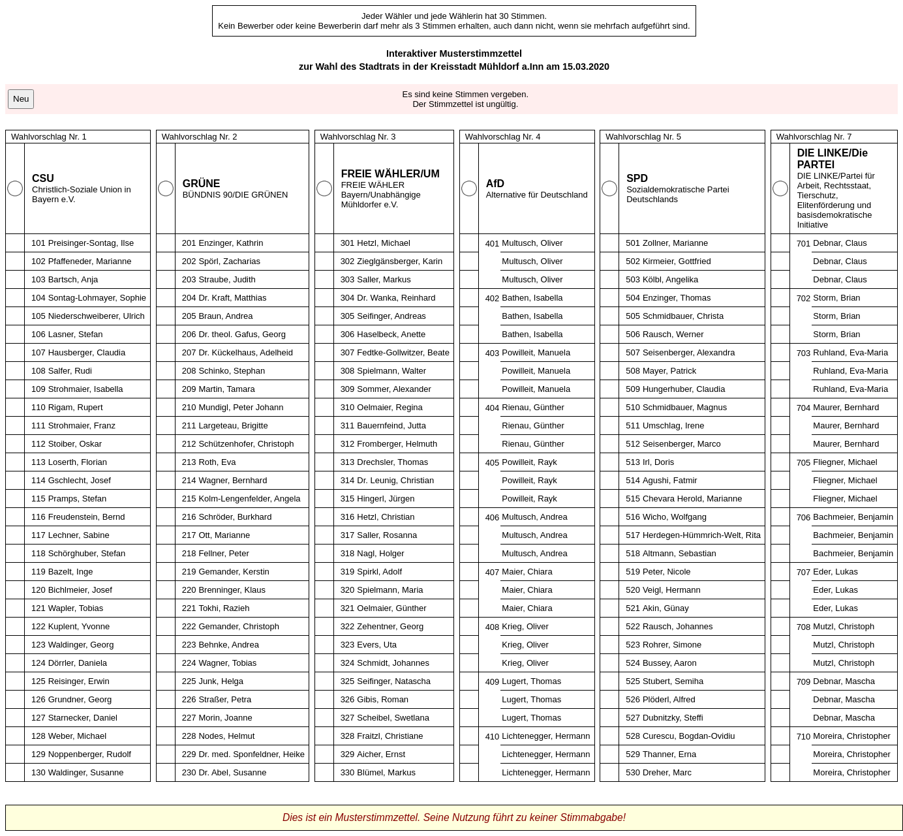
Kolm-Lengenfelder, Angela (249, 498)
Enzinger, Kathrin (230, 243)
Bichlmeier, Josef (80, 590)
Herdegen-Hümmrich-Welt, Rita (702, 535)
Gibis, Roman (382, 699)
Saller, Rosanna (387, 535)
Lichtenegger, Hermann (546, 736)
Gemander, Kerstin (233, 571)
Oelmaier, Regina (389, 407)
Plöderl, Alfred (669, 699)
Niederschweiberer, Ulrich (96, 316)
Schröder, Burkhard (234, 517)
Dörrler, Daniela (77, 663)
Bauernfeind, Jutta (391, 425)
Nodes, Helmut (226, 736)
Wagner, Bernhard (232, 480)
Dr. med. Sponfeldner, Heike (251, 754)
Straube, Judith (226, 279)
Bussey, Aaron (670, 663)
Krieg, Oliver (525, 626)
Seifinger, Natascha (394, 681)
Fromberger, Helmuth (397, 444)
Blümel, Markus (386, 772)
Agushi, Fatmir (670, 480)
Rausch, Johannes (678, 626)
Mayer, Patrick (669, 371)
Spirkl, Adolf (379, 571)
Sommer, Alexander (394, 389)
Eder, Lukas (835, 571)
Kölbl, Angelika (670, 279)
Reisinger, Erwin (79, 681)
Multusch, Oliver (532, 243)
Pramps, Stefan (77, 498)
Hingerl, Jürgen (385, 498)
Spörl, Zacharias (229, 261)
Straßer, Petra (224, 699)
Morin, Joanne (225, 718)
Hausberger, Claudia (87, 352)
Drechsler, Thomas (392, 462)
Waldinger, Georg (81, 644)
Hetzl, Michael (383, 243)
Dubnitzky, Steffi (673, 718)
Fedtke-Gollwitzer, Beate (403, 352)
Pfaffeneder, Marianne (90, 261)
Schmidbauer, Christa (683, 316)
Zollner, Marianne (675, 243)
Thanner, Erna (669, 754)
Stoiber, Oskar (75, 444)
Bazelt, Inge (70, 571)
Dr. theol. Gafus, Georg (242, 334)
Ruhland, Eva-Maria (850, 352)
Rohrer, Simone (672, 644)
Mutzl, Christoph (843, 626)
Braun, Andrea (225, 316)
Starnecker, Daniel (82, 718)
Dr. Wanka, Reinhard (396, 298)
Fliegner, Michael (845, 462)
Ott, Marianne (224, 535)
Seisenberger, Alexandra (689, 352)
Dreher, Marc (667, 772)
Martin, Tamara (226, 389)
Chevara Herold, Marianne (692, 498)
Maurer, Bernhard (846, 407)
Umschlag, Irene (674, 425)
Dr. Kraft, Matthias (232, 298)
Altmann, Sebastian (679, 553)
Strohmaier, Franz (81, 425)
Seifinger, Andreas (391, 316)
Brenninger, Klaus (232, 590)
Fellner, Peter (223, 553)
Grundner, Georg (80, 699)
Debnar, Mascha (844, 681)
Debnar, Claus (839, 243)
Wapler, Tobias (76, 608)
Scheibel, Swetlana (393, 718)
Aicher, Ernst (381, 754)
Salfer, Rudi (70, 371)
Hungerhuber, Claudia (684, 389)
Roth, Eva (217, 462)
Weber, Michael (77, 736)
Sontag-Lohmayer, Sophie (97, 298)
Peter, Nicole (667, 571)
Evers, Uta (377, 644)
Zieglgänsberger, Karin (399, 261)
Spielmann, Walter (391, 371)
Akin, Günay (666, 608)
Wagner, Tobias (227, 663)
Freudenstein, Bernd (86, 517)
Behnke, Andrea (228, 644)
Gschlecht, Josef (79, 480)
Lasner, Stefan (75, 334)
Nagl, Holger (380, 553)
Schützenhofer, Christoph (246, 444)
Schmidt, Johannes (393, 663)
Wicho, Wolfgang (675, 517)
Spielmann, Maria (390, 590)
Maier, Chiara (527, 571)
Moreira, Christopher (852, 736)
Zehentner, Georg (390, 626)
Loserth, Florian (77, 462)
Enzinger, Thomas (677, 298)
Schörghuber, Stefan (87, 553)
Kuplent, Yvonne (79, 626)
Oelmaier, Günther (391, 608)
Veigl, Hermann (672, 590)
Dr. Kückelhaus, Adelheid (245, 352)
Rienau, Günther (533, 407)
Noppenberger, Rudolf (89, 754)
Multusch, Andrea (534, 517)
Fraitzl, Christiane (390, 736)
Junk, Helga (220, 681)
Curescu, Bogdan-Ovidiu (689, 736)
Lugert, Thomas (531, 681)
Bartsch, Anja (73, 279)
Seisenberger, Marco (682, 444)
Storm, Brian (836, 298)
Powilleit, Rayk (529, 462)
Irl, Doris (658, 462)
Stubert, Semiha (673, 681)
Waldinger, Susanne (86, 772)
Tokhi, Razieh (223, 608)
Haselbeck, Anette (391, 334)
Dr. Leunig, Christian (395, 480)
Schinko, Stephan (231, 371)
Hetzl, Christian (385, 517)
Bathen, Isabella (532, 298)
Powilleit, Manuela (536, 352)
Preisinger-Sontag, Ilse (91, 243)
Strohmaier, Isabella (85, 389)
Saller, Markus (383, 279)
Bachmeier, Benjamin (853, 517)
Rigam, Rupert (75, 407)
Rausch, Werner (673, 334)
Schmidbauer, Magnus (685, 407)
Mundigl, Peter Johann (240, 407)
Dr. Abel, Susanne (232, 772)
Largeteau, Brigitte (233, 425)
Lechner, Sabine (79, 535)
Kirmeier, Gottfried (677, 261)
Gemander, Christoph (238, 626)
